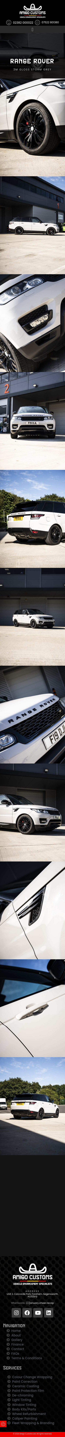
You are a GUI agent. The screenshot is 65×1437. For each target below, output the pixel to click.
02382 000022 (23, 23)
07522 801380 (50, 22)
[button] (32, 29)
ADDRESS (32, 1291)
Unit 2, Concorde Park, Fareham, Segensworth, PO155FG (32, 1295)
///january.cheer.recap (40, 1303)
